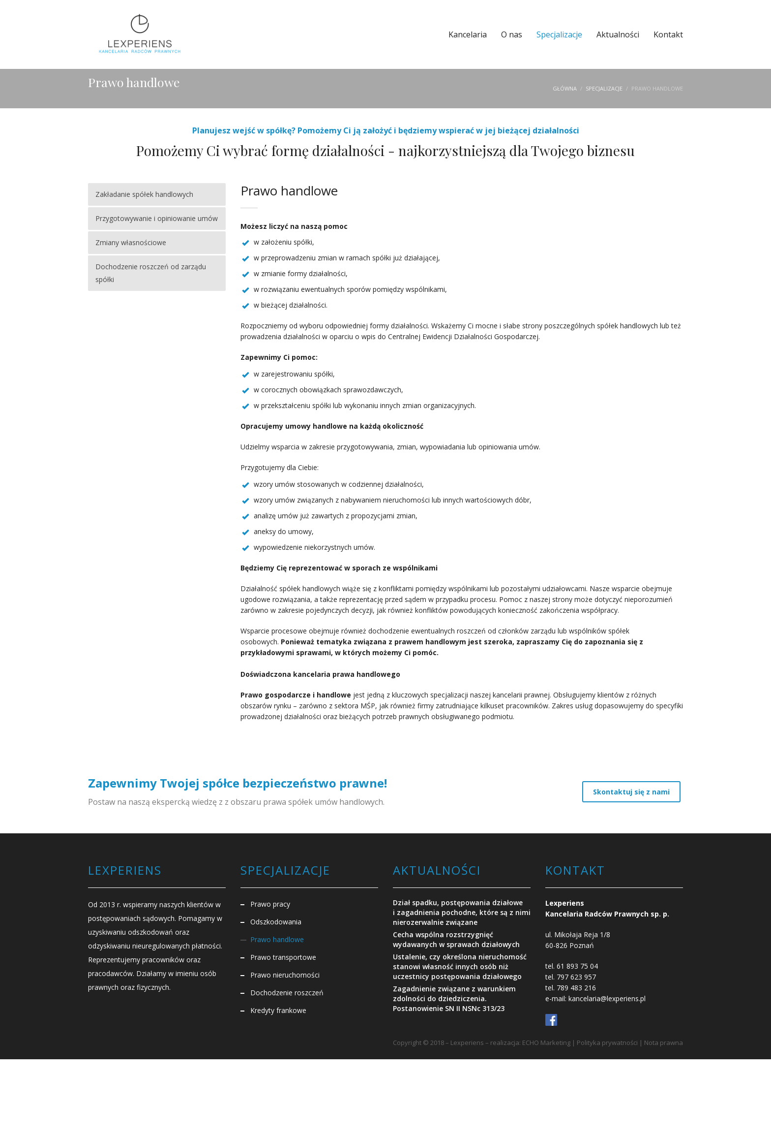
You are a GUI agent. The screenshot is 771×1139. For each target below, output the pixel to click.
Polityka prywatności (607, 1042)
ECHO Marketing (546, 1042)
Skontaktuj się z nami (631, 791)
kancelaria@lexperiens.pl (607, 998)
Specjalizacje (604, 88)
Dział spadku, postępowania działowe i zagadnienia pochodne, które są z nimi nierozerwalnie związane (462, 912)
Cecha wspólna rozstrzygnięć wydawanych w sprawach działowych (456, 939)
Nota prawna (663, 1042)
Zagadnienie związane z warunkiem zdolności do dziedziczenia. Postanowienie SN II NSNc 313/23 (454, 998)
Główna (565, 88)
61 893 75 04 (577, 966)
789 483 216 (576, 987)
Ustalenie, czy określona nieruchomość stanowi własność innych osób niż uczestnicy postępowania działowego (460, 966)
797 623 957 (576, 976)
